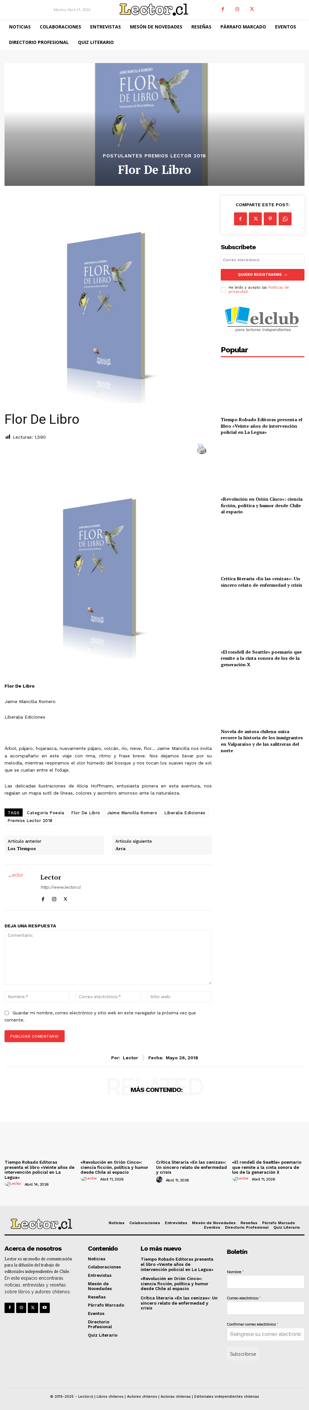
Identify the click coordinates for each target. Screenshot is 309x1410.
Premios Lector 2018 (30, 820)
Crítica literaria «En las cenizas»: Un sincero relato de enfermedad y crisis (261, 581)
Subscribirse (243, 1354)
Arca (120, 848)
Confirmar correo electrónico (252, 1324)
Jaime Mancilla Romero (132, 812)
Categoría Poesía (45, 812)
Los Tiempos (22, 848)
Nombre (235, 1272)
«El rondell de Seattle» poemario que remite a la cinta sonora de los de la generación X (261, 657)
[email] (262, 260)
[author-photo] (14, 1184)
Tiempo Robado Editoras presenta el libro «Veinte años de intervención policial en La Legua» (261, 425)
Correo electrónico (244, 1298)
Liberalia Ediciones (185, 812)
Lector (50, 877)
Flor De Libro (85, 812)
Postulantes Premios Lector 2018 (154, 156)
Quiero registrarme (262, 274)
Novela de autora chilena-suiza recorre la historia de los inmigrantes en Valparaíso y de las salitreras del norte (262, 740)
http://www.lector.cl (60, 887)
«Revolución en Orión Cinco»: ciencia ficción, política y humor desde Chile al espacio (262, 505)
